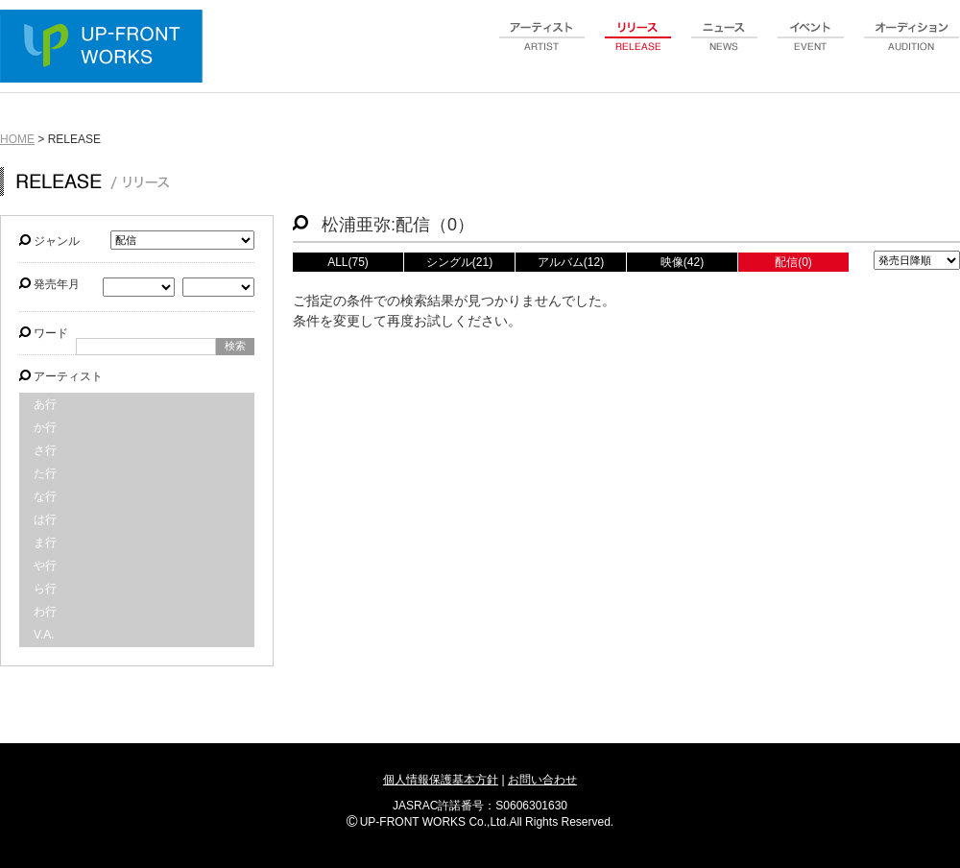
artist (542, 47)
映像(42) (682, 262)
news (724, 47)
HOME (17, 139)
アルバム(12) (571, 262)
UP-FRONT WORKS (105, 48)
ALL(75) (348, 262)
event (811, 47)
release (638, 47)
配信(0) (793, 262)
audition (912, 47)
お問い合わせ (542, 779)
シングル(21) (459, 262)
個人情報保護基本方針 (440, 779)
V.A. (44, 634)
